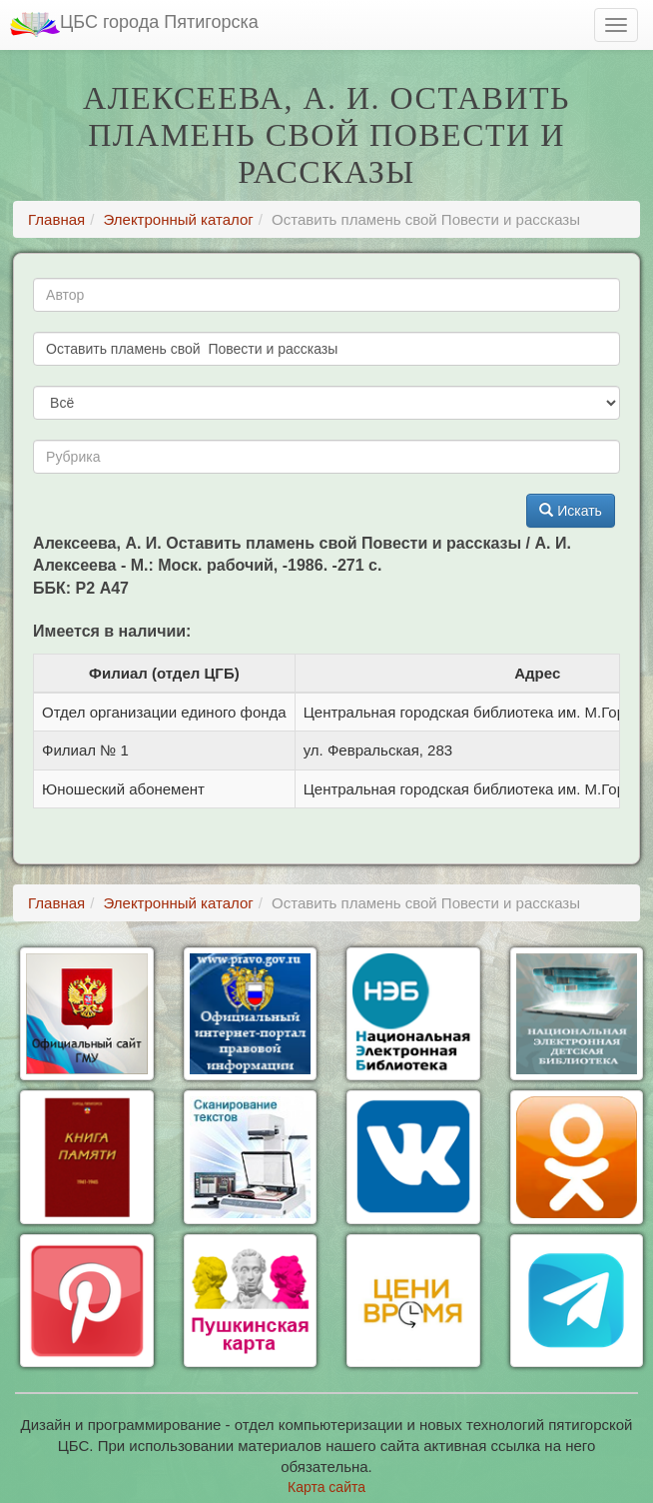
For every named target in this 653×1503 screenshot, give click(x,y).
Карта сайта (326, 1487)
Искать (570, 511)
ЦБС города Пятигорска (134, 24)
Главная (56, 219)
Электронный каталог (179, 219)
